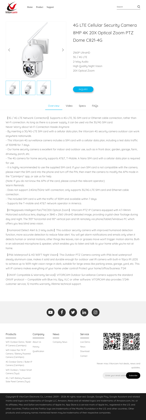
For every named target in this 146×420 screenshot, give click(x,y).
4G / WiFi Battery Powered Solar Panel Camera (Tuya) (18, 380)
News (82, 346)
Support (50, 7)
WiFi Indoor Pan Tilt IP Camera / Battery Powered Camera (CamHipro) (18, 353)
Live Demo (85, 342)
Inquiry (83, 89)
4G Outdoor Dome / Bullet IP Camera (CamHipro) (19, 364)
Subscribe (133, 375)
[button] (63, 50)
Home (30, 7)
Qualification (38, 351)
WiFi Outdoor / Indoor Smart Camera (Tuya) (19, 372)
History (36, 346)
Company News (60, 342)
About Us (37, 342)
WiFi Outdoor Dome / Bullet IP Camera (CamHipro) (18, 344)
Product (39, 7)
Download (84, 351)
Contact (83, 356)
